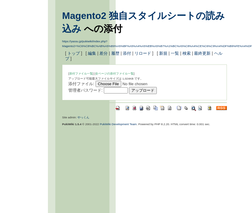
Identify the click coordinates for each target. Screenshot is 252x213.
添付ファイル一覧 (81, 73)
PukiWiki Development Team (118, 124)
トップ (73, 53)
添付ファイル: (81, 83)
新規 (163, 53)
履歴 (115, 53)
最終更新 (202, 53)
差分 (103, 53)
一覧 (175, 53)
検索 (186, 53)
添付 (127, 53)
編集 (92, 53)
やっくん (83, 117)
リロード (143, 53)
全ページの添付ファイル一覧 (114, 73)
